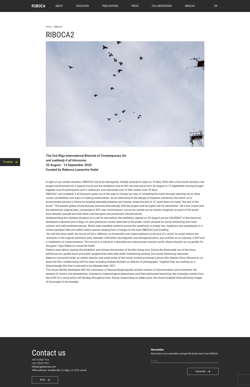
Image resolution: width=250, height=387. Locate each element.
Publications (110, 5)
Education (82, 5)
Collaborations (162, 5)
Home (48, 27)
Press (134, 5)
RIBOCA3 (190, 5)
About (59, 5)
